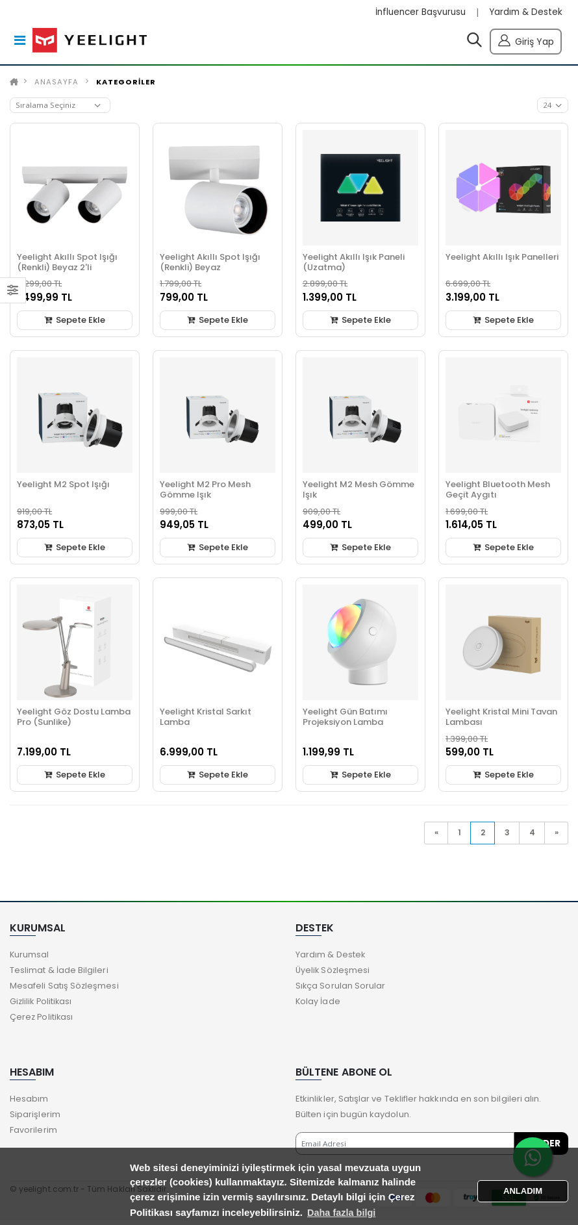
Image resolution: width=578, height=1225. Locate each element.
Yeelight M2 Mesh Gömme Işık (358, 492)
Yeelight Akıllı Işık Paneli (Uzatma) (354, 264)
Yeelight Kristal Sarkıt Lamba (205, 719)
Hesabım (29, 1102)
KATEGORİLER (126, 84)
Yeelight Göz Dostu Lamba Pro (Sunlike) (74, 719)
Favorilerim (33, 1134)
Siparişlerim (35, 1118)
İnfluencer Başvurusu (415, 12)
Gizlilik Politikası (42, 1005)
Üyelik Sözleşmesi (333, 974)
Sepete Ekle (74, 322)
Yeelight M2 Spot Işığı (63, 487)
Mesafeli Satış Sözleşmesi (64, 989)
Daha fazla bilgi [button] (342, 1212)
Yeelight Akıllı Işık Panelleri (502, 259)
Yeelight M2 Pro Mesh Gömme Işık (205, 492)
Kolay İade (318, 1005)
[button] (474, 44)
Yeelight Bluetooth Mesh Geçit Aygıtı (498, 492)
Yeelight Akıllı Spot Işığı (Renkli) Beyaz (210, 264)
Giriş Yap (525, 41)
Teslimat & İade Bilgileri (59, 974)
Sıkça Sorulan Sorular (340, 989)
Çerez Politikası (42, 1021)
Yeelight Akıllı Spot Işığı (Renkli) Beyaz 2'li (67, 264)
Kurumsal (30, 958)
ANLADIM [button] (523, 1190)
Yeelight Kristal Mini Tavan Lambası (501, 719)
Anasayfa (56, 84)
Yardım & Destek (524, 12)
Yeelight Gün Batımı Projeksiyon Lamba (345, 719)
